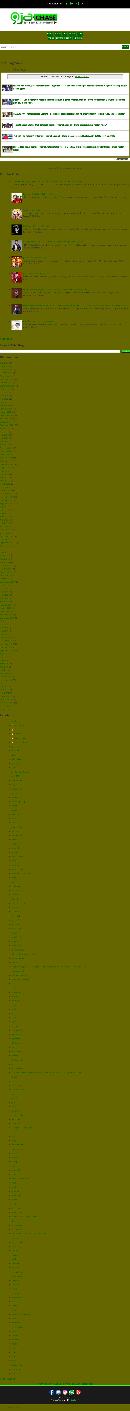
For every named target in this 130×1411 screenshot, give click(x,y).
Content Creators (19, 903)
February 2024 (6, 448)
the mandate (17, 1327)
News (14, 1221)
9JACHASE (6, 339)
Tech (14, 1318)
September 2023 (7, 464)
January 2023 (5, 490)
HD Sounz (16, 1043)
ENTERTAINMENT (63, 38)
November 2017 (7, 680)
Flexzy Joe (16, 1000)
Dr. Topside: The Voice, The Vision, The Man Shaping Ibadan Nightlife (53, 241)
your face (16, 1373)
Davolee (15, 924)
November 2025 (7, 379)
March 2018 (5, 670)
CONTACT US (55, 1384)
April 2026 (4, 363)
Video (14, 1352)
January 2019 (5, 637)
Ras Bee (15, 1259)
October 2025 (6, 382)
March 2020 (5, 601)
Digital (14, 933)
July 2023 (3, 471)
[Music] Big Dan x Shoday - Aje (36, 273)
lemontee (16, 1123)
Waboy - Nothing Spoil (32, 210)
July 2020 (3, 588)
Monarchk (16, 1170)
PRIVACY (76, 1384)
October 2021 (6, 539)
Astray (14, 810)
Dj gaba (15, 941)
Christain (15, 894)
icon (13, 1081)
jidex (14, 1102)
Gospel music (17, 1030)
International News (20, 1089)
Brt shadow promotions (22, 873)
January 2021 (5, 568)
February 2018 (6, 673)
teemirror (16, 1322)
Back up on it (17, 831)
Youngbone (17, 1369)
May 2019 (4, 631)
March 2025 (5, 405)
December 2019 (7, 611)
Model (14, 1166)
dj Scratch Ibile (18, 950)
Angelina (15, 784)
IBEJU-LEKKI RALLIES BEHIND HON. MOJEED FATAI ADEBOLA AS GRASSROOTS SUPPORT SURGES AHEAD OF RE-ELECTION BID (75, 305)
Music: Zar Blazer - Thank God (36, 225)
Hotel (14, 1064)
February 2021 (6, 565)
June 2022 (4, 513)
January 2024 (5, 451)
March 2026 (5, 366)
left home (16, 1119)
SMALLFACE (16, 1297)
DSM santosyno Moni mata (23, 954)
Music (14, 721)
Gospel (15, 1026)
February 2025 (6, 408)
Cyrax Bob (16, 916)
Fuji (13, 1013)
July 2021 (3, 549)
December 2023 (7, 454)
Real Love (16, 1267)
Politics (15, 1255)
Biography (16, 848)
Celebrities (16, 886)
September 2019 (7, 618)
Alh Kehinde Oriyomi (20, 772)
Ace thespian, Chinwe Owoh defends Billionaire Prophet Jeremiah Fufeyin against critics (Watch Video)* (61, 125)
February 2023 (6, 487)
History (15, 1055)
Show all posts (82, 76)
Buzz (14, 882)
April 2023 (4, 480)
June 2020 (4, 591)
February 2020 (6, 605)
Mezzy (14, 1153)
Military (15, 1157)
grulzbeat (16, 1038)
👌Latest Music (18, 725)
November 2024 (7, 418)
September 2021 (7, 542)
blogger (15, 852)
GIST (65, 34)
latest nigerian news (20, 1115)
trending (15, 1339)
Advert (14, 755)
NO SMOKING (17, 1225)
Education (16, 962)
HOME (50, 34)
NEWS (80, 34)
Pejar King (16, 1246)
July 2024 (3, 431)
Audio (14, 822)
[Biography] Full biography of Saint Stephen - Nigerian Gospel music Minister (56, 289)
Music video (17, 1212)
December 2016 (7, 699)
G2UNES (15, 1017)
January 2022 (5, 529)
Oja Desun (16, 1229)
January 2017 (5, 696)
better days (17, 844)
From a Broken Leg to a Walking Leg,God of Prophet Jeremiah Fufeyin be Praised (48, 181)
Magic (14, 1140)
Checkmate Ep (18, 890)
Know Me (16, 1106)
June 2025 (4, 395)
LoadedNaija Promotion (22, 1127)
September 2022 (7, 503)
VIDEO (51, 38)
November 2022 (7, 497)
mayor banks (17, 1149)
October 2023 (6, 461)
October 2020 (6, 578)
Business (16, 877)
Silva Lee (15, 1293)
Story (14, 1310)
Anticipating (17, 789)
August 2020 (5, 585)
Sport (14, 1301)
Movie (14, 1187)
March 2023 (5, 484)
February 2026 (6, 369)
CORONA (15, 911)
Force (14, 1005)
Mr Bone (15, 1191)
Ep (13, 983)
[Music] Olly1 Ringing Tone (34, 257)
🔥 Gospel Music (19, 738)
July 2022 (3, 510)
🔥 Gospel (16, 733)
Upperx (15, 1343)
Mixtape (15, 1161)
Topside (15, 1335)
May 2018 (4, 663)
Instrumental (17, 1085)
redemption (17, 1272)
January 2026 (5, 372)
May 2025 (4, 399)
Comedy (15, 899)
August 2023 (5, 467)
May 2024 (4, 438)
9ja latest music (18, 746)
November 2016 (7, 702)
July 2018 (3, 657)
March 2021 (5, 562)
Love (14, 1132)
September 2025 (7, 385)
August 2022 (5, 506)
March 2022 (5, 523)
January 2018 (5, 676)
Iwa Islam (16, 1098)
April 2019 (4, 634)
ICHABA (15, 1077)
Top (13, 1331)
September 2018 (7, 650)
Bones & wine (17, 856)
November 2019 (7, 614)
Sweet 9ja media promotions (24, 1314)
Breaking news (18, 869)
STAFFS (66, 1384)
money (15, 1174)
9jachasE (75, 1400)
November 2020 (7, 575)
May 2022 (4, 516)
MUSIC (58, 34)
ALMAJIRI (15, 776)
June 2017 (4, 686)
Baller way (16, 839)
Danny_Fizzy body (19, 920)
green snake (17, 1034)
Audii (14, 818)
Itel (13, 1094)
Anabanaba (17, 780)
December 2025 (7, 376)
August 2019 (5, 621)
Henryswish (17, 1051)
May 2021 (4, 555)
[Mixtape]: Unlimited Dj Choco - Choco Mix (41, 194)
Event (14, 988)
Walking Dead (18, 1365)
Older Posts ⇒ (122, 159)
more (14, 1182)
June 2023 (4, 474)
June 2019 (4, 627)
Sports (14, 1305)
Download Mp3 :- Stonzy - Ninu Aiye (38, 321)
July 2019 (3, 624)
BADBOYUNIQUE (18, 835)
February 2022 (6, 526)
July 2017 (3, 683)
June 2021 (4, 552)
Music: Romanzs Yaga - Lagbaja (25, 1216)
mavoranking (17, 1144)
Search (125, 47)
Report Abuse (7, 1378)
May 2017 (4, 689)
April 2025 (4, 402)
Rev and (15, 1284)
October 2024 (6, 422)
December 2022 (7, 493)
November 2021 (7, 536)
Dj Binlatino (16, 937)
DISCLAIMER (87, 1384)
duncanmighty (18, 958)
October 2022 (6, 500)
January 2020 (5, 608)
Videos (15, 1356)
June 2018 (4, 660)
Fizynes (15, 996)
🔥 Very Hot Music (19, 742)
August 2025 (5, 389)
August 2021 (5, 546)
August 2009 (5, 709)
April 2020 (4, 598)
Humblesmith (17, 1068)
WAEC (14, 1360)
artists (14, 805)
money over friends (20, 1178)
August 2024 (5, 428)
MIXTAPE (78, 38)
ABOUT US (42, 1384)
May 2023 (4, 477)
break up (15, 865)
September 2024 (7, 425)
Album (14, 767)
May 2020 (4, 595)
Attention (15, 814)
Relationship (17, 1276)
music (14, 1199)
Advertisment (17, 759)
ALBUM (72, 34)
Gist (13, 1021)
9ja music (16, 750)
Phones (15, 1250)
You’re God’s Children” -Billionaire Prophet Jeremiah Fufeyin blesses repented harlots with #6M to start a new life (64, 136)
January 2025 (5, 412)
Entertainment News (20, 979)
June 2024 (4, 435)
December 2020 (7, 572)
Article (14, 797)
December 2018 (7, 640)
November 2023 (7, 457)
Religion (15, 1280)
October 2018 (6, 647)
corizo (14, 907)
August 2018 (5, 654)
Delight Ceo (16, 928)
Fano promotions (19, 992)
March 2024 (5, 444)
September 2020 (7, 582)
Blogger (77, 168)
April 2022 (4, 519)
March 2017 (5, 693)
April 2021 (4, 559)
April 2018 (4, 667)
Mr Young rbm (18, 1195)
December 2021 (7, 533)
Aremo (14, 793)
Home (14, 1407)
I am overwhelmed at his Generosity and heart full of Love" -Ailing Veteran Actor (46, 1072)
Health (14, 1047)
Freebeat (15, 1009)
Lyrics (14, 1136)
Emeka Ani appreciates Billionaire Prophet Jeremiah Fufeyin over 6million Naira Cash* (49, 966)
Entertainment (18, 971)
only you (15, 1238)
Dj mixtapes (17, 945)
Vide (13, 1348)
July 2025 (3, 392)
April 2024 (4, 441)
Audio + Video (17, 827)
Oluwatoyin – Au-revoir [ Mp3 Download (29, 1233)
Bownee (15, 860)
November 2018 (7, 644)
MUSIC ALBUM (18, 1208)
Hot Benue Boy (18, 1060)
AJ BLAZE (15, 763)
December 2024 (7, 415)
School (14, 1288)
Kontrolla (15, 1111)
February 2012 (6, 706)
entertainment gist (19, 975)
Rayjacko (15, 1263)
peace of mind (18, 1242)
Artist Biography (18, 801)
